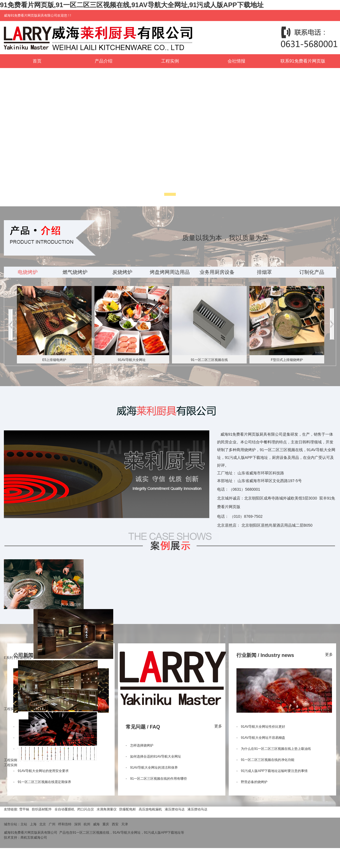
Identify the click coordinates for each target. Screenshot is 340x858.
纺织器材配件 (42, 809)
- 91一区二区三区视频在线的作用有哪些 (156, 779)
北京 (42, 824)
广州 (52, 824)
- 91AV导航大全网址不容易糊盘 (260, 738)
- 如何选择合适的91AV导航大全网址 (153, 756)
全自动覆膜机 (64, 809)
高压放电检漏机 (150, 809)
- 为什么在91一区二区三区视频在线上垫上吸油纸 (273, 749)
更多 (218, 726)
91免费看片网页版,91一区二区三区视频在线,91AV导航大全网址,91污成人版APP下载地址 (132, 5)
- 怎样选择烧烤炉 (139, 745)
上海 (33, 824)
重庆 (105, 824)
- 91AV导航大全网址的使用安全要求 (41, 771)
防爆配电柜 (127, 809)
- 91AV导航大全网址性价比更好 (260, 727)
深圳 (77, 824)
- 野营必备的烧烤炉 (251, 782)
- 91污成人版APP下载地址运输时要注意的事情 (272, 771)
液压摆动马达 (175, 809)
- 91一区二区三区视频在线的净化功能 (265, 760)
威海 (96, 824)
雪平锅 (24, 809)
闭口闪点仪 (85, 809)
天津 (124, 824)
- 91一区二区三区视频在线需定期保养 (42, 782)
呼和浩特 (64, 824)
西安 (115, 824)
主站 (23, 824)
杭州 (87, 824)
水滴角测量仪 (107, 809)
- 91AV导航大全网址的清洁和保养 (152, 767)
